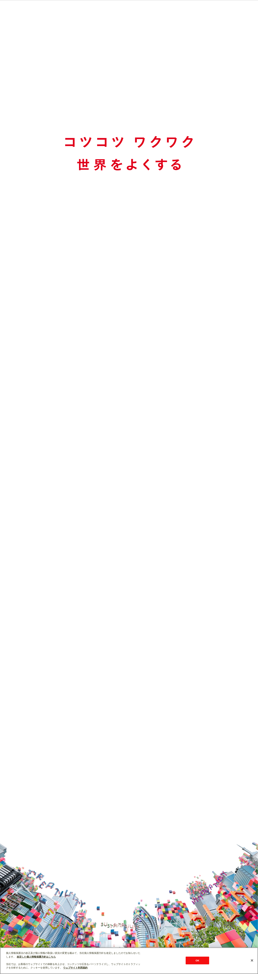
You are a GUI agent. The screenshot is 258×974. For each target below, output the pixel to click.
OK (197, 960)
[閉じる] (252, 960)
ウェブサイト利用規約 (75, 967)
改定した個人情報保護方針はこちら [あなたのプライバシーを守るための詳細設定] (36, 956)
